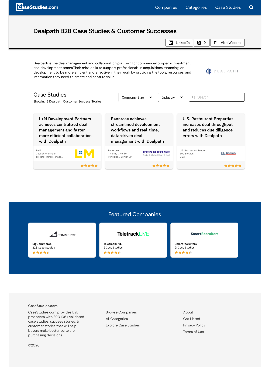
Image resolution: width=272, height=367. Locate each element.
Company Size (137, 97)
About (188, 312)
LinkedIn (179, 42)
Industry (172, 97)
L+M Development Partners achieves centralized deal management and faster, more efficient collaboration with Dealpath (65, 130)
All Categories (117, 318)
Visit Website (228, 42)
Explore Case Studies (123, 325)
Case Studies (228, 7)
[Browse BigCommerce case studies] (62, 240)
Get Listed (191, 318)
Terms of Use (193, 331)
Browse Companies (121, 312)
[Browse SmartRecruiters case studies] (204, 240)
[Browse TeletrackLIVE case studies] (133, 240)
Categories (196, 7)
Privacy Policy (194, 325)
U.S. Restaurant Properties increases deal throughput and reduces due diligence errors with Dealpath (208, 127)
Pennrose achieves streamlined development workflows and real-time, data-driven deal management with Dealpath (137, 130)
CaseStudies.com (43, 305)
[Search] (219, 97)
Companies (166, 7)
